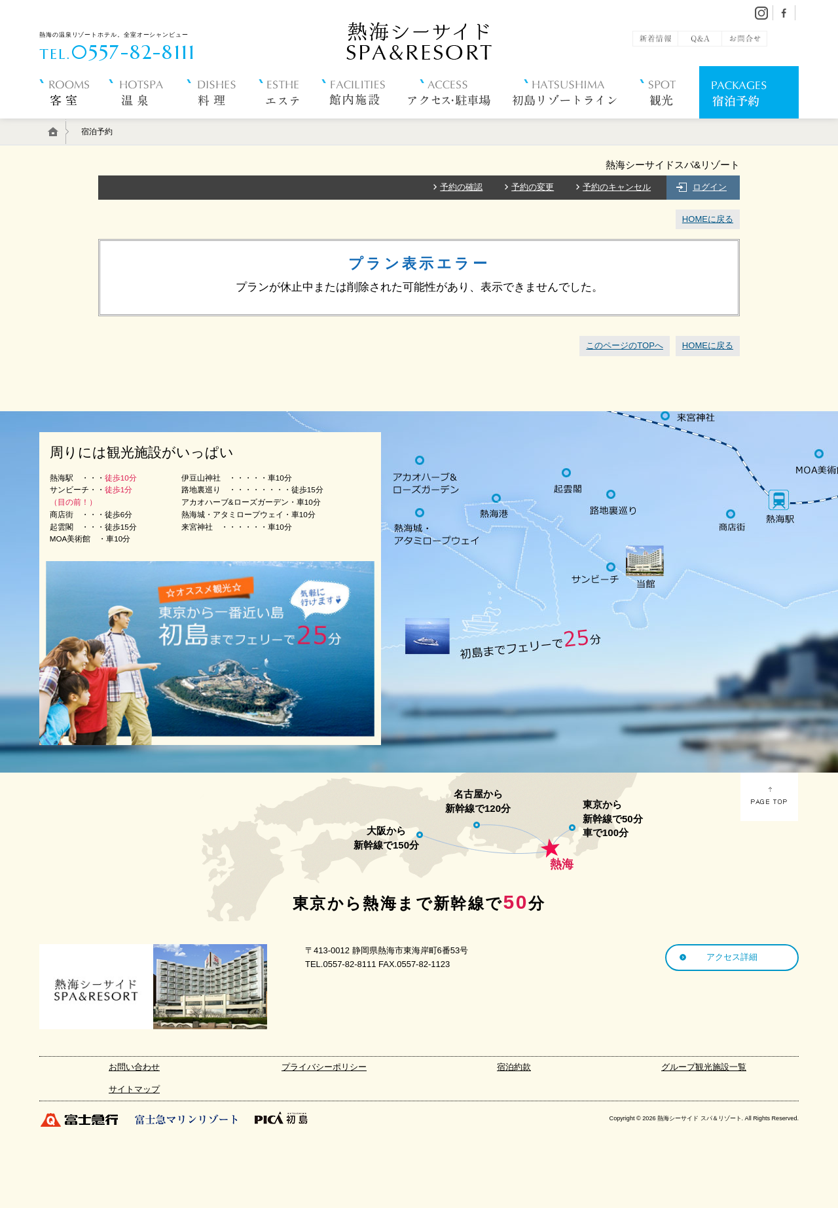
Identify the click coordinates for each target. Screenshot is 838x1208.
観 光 (669, 124)
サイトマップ (134, 1089)
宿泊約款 (514, 1067)
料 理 (222, 124)
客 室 (73, 124)
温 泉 (147, 124)
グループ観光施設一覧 (703, 1067)
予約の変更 (532, 187)
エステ (290, 124)
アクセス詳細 (731, 957)
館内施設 (364, 124)
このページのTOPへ (624, 345)
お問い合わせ (134, 1067)
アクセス (460, 124)
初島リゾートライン (576, 124)
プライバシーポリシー (324, 1067)
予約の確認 (461, 187)
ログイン (710, 187)
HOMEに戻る (707, 219)
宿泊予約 (749, 124)
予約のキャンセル (617, 187)
